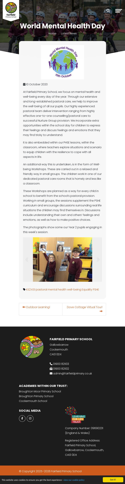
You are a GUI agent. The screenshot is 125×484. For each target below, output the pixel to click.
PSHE (96, 289)
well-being (74, 289)
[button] (27, 259)
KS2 (28, 289)
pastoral (41, 289)
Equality (87, 289)
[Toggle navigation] (118, 11)
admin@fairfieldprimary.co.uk (72, 373)
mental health (57, 289)
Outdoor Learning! (36, 307)
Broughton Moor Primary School (40, 391)
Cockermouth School (33, 401)
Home (52, 33)
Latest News (69, 33)
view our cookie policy (74, 480)
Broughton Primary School (36, 396)
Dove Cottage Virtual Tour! (85, 309)
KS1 (33, 289)
